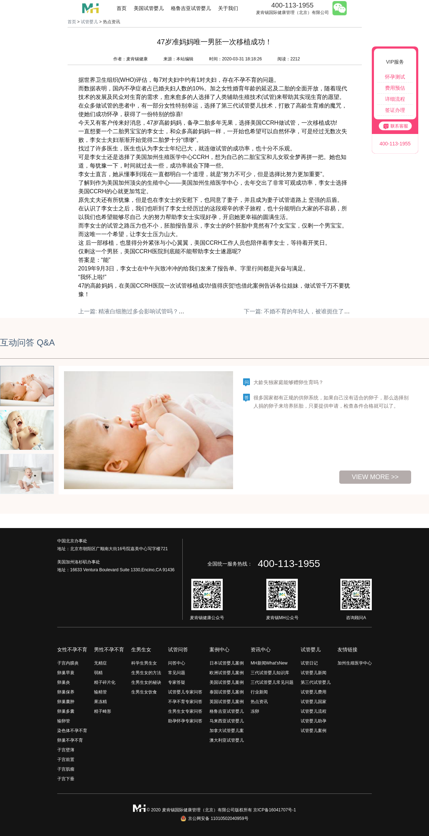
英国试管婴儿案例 (226, 701)
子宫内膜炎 (68, 663)
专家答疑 (176, 682)
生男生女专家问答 (185, 711)
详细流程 (395, 99)
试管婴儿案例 (313, 730)
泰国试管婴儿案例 (226, 692)
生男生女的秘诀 (146, 682)
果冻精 (100, 701)
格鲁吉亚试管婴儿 (191, 8)
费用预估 (395, 88)
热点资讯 (259, 701)
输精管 (100, 692)
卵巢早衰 (65, 672)
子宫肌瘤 (65, 769)
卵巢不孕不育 (70, 740)
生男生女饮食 (144, 692)
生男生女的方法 (146, 672)
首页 (122, 8)
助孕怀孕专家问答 (185, 720)
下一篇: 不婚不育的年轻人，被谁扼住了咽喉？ (302, 311)
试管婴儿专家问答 (185, 692)
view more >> (375, 477)
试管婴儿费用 (313, 692)
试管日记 (309, 663)
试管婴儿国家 (313, 701)
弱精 (98, 672)
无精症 (100, 663)
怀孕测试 (395, 77)
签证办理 (395, 110)
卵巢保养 (65, 692)
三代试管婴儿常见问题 (272, 682)
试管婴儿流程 (313, 711)
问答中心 (176, 663)
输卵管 (63, 720)
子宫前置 (65, 759)
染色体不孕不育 (72, 730)
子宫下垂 (65, 778)
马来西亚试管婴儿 (226, 720)
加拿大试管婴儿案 (226, 730)
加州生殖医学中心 (354, 663)
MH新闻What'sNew (269, 663)
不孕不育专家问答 (185, 701)
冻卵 (255, 711)
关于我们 (228, 8)
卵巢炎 (63, 682)
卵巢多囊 (65, 711)
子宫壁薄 (65, 749)
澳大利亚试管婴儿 (226, 740)
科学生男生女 (144, 663)
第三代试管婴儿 (316, 682)
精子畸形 (102, 711)
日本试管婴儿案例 (226, 663)
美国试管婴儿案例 (226, 682)
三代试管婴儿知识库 (270, 672)
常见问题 (176, 672)
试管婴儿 (89, 21)
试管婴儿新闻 (313, 672)
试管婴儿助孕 (313, 720)
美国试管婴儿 (149, 8)
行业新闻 (259, 692)
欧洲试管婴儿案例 (226, 672)
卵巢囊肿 (65, 701)
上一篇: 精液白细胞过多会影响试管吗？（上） (137, 311)
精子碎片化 (104, 682)
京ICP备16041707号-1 (274, 809)
